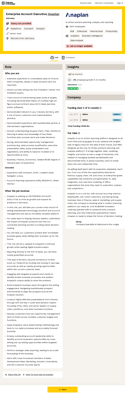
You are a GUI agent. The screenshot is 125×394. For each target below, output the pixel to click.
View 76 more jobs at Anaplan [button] (38, 374)
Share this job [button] (13, 374)
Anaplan (53, 14)
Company (68, 57)
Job (54, 57)
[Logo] (8, 3)
